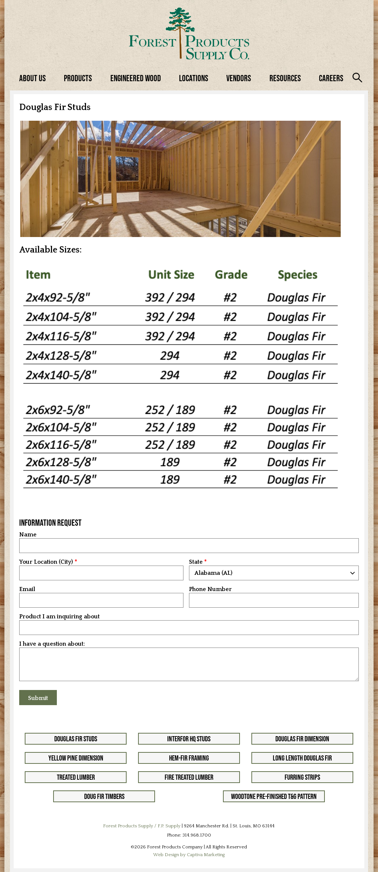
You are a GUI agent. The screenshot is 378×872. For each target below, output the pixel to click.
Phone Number (210, 589)
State (196, 562)
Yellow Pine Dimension (75, 758)
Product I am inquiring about (59, 617)
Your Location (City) (46, 562)
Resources (285, 78)
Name (28, 535)
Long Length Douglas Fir (302, 758)
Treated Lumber (76, 777)
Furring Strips (302, 777)
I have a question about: (52, 644)
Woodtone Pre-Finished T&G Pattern (274, 796)
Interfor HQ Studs (188, 739)
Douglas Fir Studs (75, 739)
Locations (193, 78)
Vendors (238, 78)
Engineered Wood (135, 78)
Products (78, 78)
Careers (331, 78)
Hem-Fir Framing (189, 758)
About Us (32, 78)
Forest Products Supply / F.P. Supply (142, 825)
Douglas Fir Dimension (302, 739)
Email (27, 589)
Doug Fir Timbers (104, 796)
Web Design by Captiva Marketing (189, 854)
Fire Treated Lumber (189, 777)
